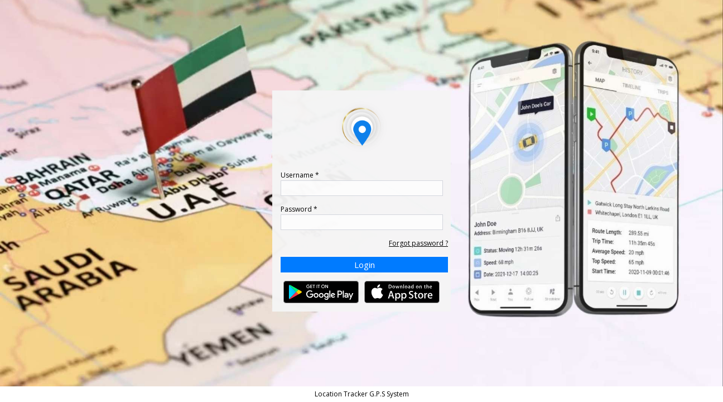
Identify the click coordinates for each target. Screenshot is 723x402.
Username (300, 175)
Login (364, 264)
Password (299, 209)
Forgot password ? (418, 243)
